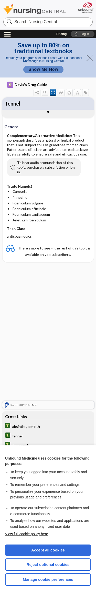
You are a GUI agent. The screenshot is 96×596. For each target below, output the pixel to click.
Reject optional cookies (48, 564)
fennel (12, 103)
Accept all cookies (48, 550)
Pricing (61, 34)
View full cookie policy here (26, 534)
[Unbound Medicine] (85, 7)
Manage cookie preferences (48, 579)
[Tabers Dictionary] (48, 426)
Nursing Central (34, 9)
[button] (82, 34)
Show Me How (43, 69)
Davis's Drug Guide (27, 85)
